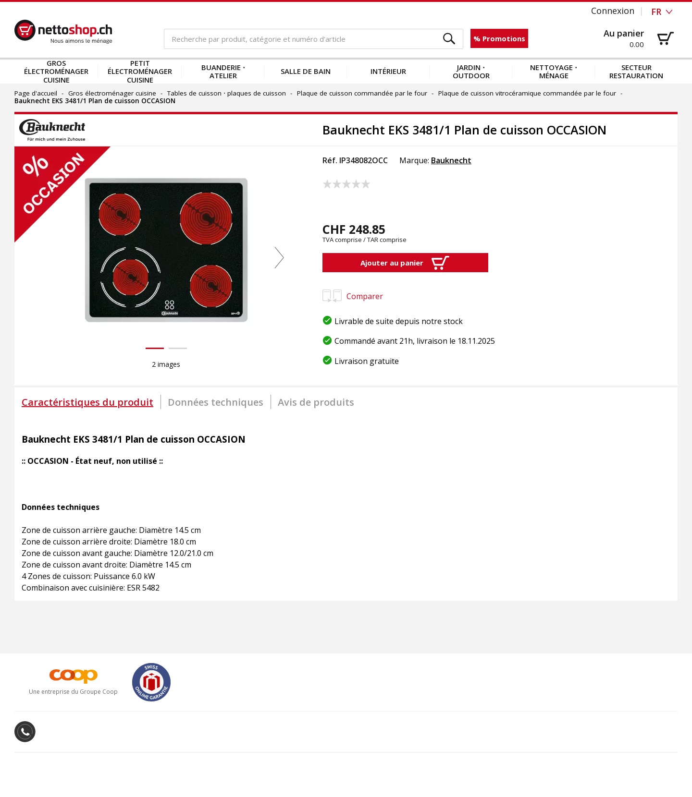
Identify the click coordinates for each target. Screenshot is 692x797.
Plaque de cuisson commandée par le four (362, 93)
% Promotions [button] (499, 38)
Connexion (612, 10)
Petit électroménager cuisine (140, 72)
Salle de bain (306, 71)
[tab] (87, 401)
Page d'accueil (35, 93)
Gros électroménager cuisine (56, 72)
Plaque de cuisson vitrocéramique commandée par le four (527, 93)
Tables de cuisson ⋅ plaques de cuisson (226, 93)
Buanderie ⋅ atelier (223, 71)
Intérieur (388, 71)
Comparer (352, 296)
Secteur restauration (636, 71)
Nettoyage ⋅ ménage (553, 71)
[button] (449, 39)
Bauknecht (451, 160)
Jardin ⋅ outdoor (471, 71)
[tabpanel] (346, 508)
